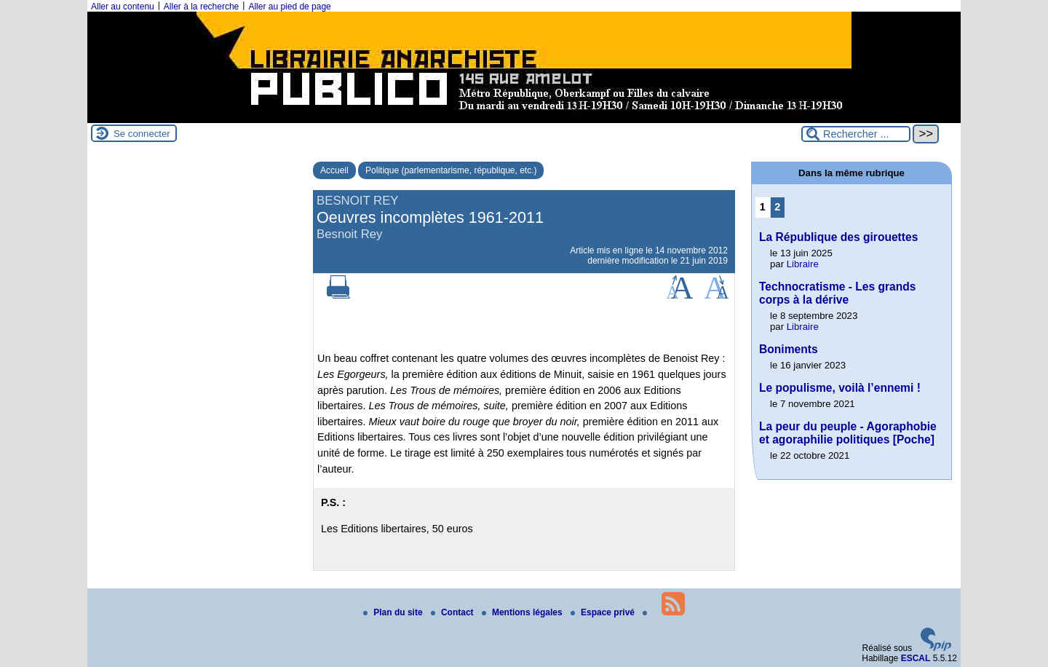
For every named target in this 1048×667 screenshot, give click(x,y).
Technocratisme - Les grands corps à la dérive (837, 293)
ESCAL (916, 658)
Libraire (803, 263)
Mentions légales (523, 612)
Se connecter (142, 133)
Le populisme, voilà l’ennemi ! (840, 388)
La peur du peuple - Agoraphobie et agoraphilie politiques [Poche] (848, 433)
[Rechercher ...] (855, 134)
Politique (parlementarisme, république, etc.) (450, 170)
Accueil (334, 170)
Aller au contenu (122, 6)
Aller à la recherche (201, 6)
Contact (453, 612)
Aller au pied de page (289, 6)
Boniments (788, 349)
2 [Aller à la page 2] (777, 207)
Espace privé (604, 612)
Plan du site (394, 612)
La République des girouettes (838, 237)
